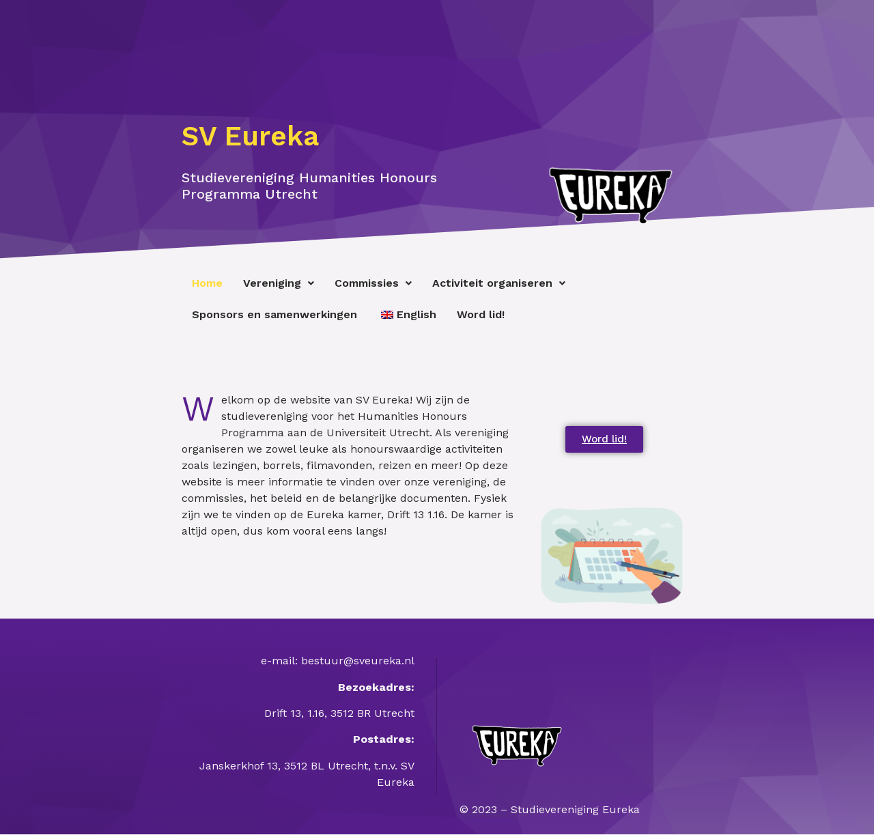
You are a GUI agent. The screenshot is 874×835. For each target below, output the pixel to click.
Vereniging (278, 283)
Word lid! (481, 314)
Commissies (373, 283)
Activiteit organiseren (498, 283)
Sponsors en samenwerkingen (274, 314)
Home (207, 283)
